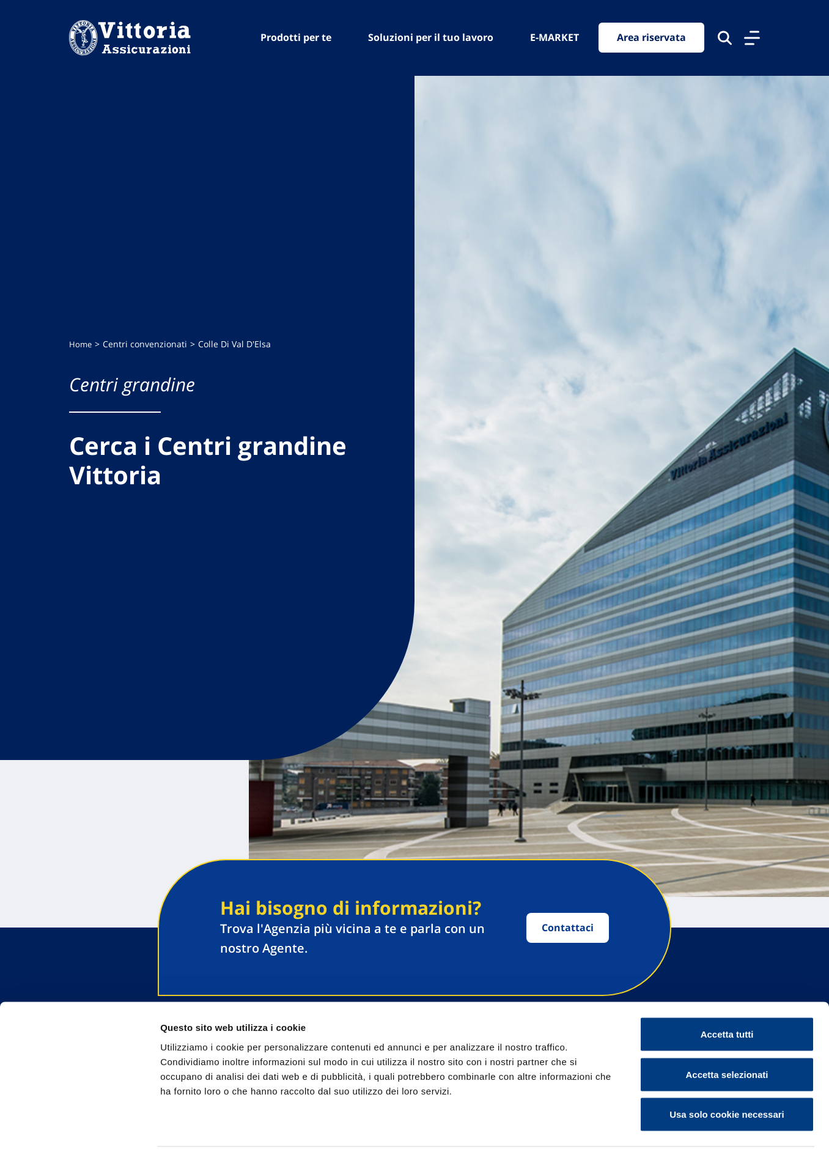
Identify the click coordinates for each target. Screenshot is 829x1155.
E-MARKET (554, 37)
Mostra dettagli (643, 1131)
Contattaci (568, 927)
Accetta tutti (727, 994)
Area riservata (651, 38)
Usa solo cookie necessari (726, 1074)
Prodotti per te (295, 37)
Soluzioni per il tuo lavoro (430, 37)
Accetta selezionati (726, 1035)
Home (81, 344)
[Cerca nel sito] (725, 37)
